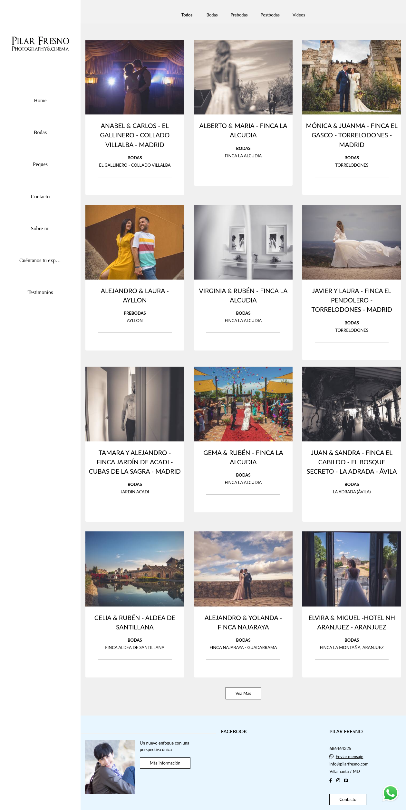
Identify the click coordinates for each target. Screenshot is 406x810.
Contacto (40, 196)
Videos (299, 15)
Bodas (40, 132)
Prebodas (239, 15)
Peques (40, 164)
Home (40, 100)
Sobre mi (40, 228)
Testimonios (40, 292)
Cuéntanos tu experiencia (45, 260)
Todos (186, 15)
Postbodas (270, 15)
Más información (165, 763)
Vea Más (243, 693)
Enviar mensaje (349, 757)
